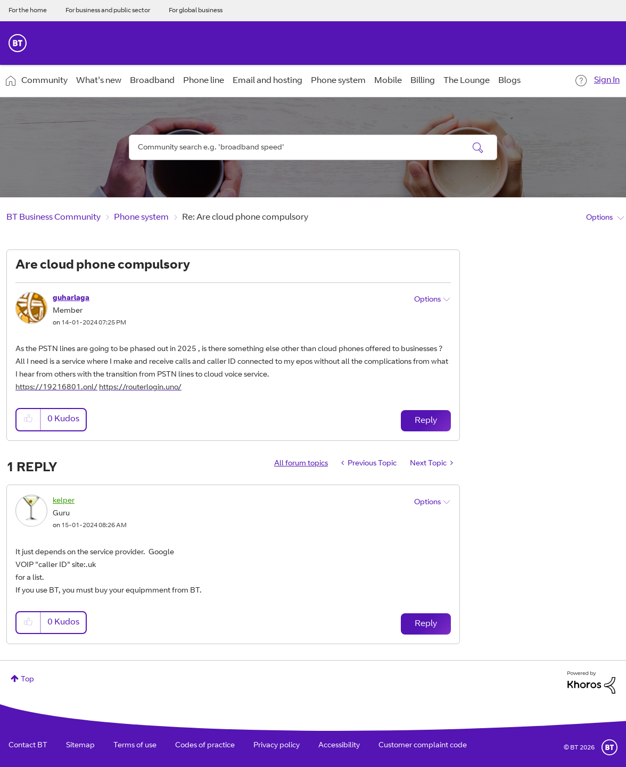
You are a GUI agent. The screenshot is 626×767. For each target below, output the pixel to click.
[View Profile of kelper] (64, 501)
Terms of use (134, 745)
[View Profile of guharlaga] (71, 298)
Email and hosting (267, 81)
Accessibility (339, 745)
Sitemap (80, 745)
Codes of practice (205, 745)
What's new (98, 81)
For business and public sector (107, 10)
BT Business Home (18, 43)
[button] (29, 419)
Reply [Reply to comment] (426, 624)
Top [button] (27, 679)
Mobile (388, 81)
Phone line (203, 81)
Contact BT (28, 745)
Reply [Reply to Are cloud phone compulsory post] (426, 420)
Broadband (152, 81)
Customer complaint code (422, 745)
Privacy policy (276, 745)
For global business (196, 10)
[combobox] (313, 147)
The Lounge (466, 81)
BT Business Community (53, 217)
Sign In (607, 80)
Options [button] (599, 218)
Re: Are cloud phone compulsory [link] (245, 217)
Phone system (338, 81)
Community (44, 81)
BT (609, 747)
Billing (422, 81)
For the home (28, 10)
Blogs (509, 81)
